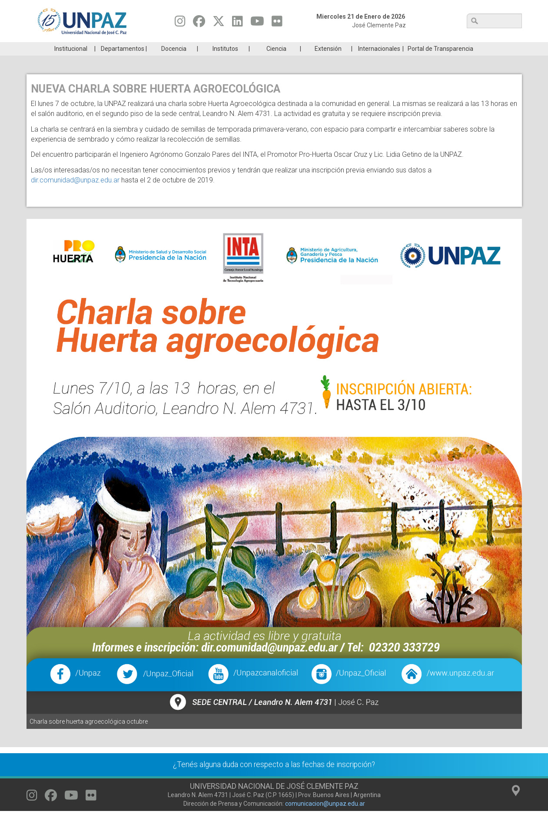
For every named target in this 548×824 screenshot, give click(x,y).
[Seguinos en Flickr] (277, 23)
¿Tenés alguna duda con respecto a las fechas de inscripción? (274, 777)
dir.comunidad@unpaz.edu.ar (75, 193)
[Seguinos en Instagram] (180, 23)
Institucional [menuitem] (70, 61)
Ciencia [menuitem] (276, 61)
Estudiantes (315, 48)
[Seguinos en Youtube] (257, 23)
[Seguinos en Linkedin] (237, 23)
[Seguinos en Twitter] (219, 23)
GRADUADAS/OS (397, 48)
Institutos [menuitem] (225, 61)
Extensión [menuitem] (328, 61)
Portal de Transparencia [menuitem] (440, 61)
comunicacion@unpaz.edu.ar (325, 816)
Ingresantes (232, 48)
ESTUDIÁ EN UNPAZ (150, 48)
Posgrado (480, 48)
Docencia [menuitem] (173, 61)
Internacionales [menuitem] (379, 61)
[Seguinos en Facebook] (199, 23)
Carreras (67, 48)
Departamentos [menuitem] (122, 61)
